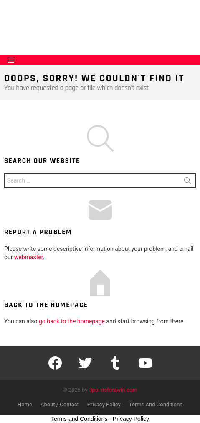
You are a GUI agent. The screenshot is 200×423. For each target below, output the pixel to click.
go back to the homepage (72, 321)
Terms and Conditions (79, 418)
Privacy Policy (104, 404)
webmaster (28, 257)
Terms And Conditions (155, 404)
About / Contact (60, 404)
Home (25, 404)
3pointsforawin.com (113, 390)
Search (187, 182)
